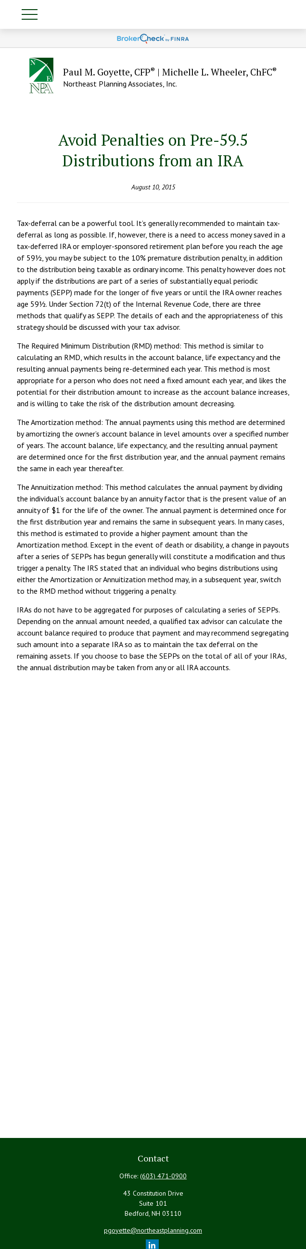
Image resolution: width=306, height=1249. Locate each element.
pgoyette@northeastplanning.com (153, 1230)
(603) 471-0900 (163, 1176)
